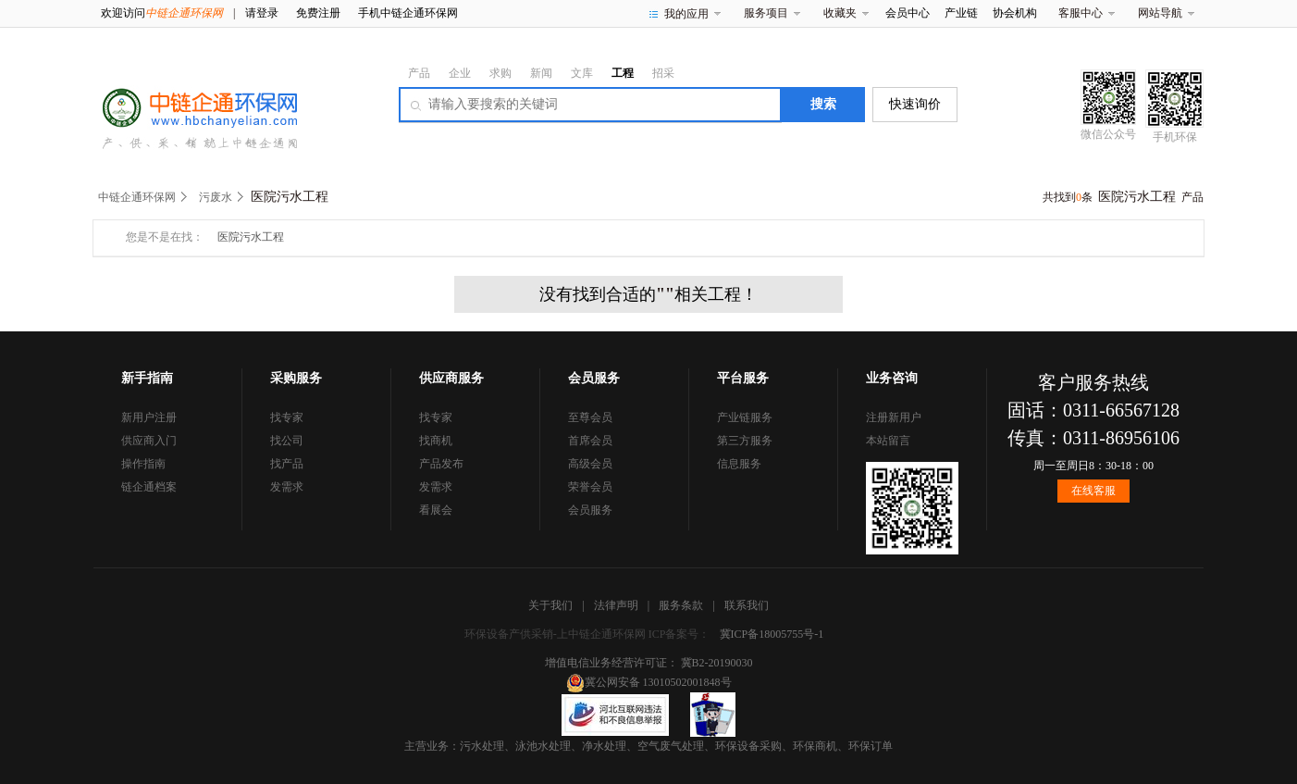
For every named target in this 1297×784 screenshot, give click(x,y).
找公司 (286, 440)
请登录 (261, 12)
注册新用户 (893, 417)
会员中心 (907, 12)
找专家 (286, 417)
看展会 (435, 510)
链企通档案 (149, 486)
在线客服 (1093, 490)
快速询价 (915, 104)
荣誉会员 (590, 486)
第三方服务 (744, 440)
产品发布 (441, 463)
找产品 (286, 463)
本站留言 (888, 440)
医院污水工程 (250, 236)
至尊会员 (590, 417)
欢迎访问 (162, 12)
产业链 (961, 12)
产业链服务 (744, 417)
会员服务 (590, 510)
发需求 (286, 486)
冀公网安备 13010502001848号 (649, 682)
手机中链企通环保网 (408, 12)
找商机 (435, 440)
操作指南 (143, 463)
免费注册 (318, 12)
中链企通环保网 (137, 197)
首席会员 (590, 440)
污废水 (215, 197)
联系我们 (746, 605)
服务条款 (681, 605)
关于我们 (550, 605)
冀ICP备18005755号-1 (772, 634)
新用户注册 (149, 417)
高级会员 (590, 463)
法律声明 (616, 605)
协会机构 (1015, 12)
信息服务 (739, 463)
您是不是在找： (165, 236)
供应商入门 (149, 440)
